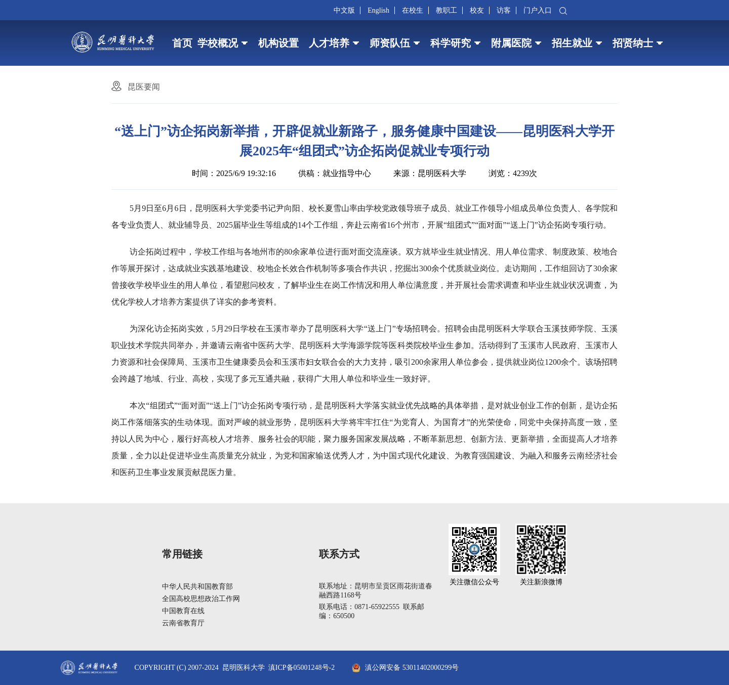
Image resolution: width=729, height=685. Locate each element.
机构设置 (278, 43)
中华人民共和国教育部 (197, 586)
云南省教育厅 (183, 623)
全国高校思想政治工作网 (201, 599)
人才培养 (329, 43)
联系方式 (339, 554)
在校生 (412, 10)
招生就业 (572, 43)
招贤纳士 (633, 43)
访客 (504, 10)
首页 (182, 43)
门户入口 (537, 10)
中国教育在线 (183, 611)
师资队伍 (390, 43)
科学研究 (450, 43)
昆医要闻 (144, 86)
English (378, 10)
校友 (477, 10)
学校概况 (217, 43)
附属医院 (511, 43)
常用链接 (182, 554)
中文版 (344, 10)
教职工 (446, 10)
